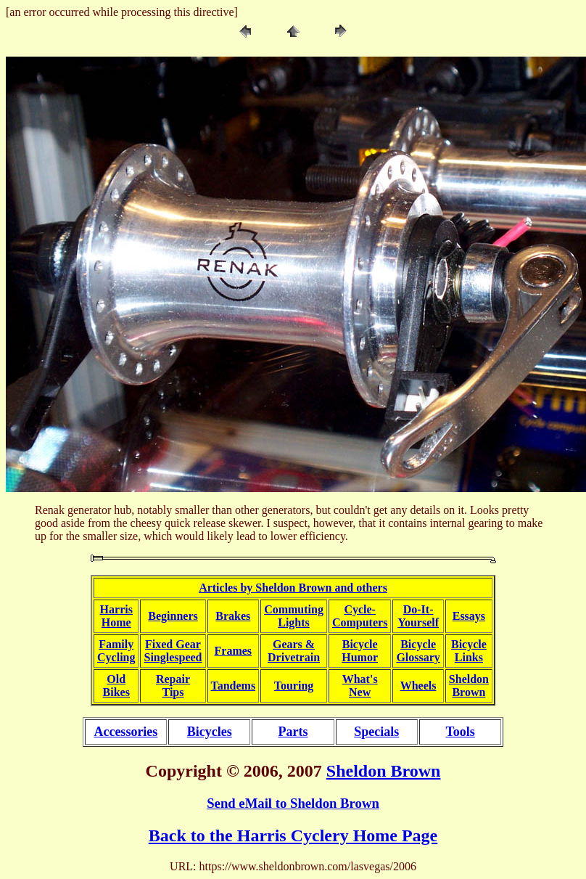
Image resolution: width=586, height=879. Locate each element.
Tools (459, 731)
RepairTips (173, 685)
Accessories (125, 731)
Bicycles (209, 731)
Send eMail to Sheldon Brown (293, 803)
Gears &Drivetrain (294, 650)
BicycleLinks (469, 650)
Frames (233, 651)
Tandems (233, 685)
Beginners (172, 616)
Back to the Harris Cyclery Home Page (293, 835)
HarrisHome (116, 616)
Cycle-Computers (359, 616)
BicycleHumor (360, 650)
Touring (294, 685)
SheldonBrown (469, 685)
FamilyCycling (116, 650)
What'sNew (360, 685)
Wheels (418, 685)
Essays (469, 616)
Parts (293, 731)
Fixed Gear (173, 644)
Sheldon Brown (383, 770)
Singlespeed (173, 657)
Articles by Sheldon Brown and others (293, 587)
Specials (376, 731)
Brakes (232, 616)
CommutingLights (293, 616)
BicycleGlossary (418, 650)
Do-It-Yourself (418, 616)
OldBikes (116, 685)
